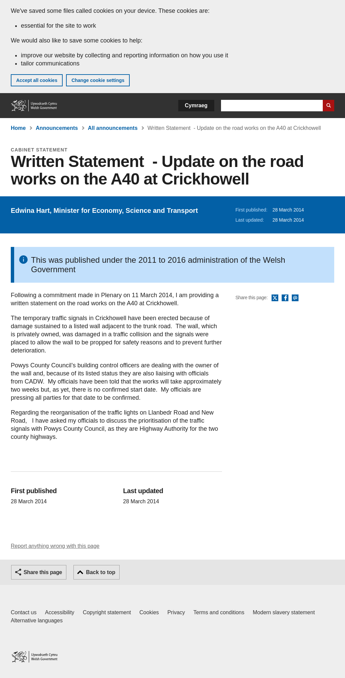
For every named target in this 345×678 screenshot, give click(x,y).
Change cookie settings (97, 80)
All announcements (113, 128)
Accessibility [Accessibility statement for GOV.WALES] (59, 612)
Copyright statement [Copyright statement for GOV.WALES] (107, 612)
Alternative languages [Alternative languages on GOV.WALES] (37, 620)
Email (295, 298)
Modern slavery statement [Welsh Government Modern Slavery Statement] (284, 612)
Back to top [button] (100, 572)
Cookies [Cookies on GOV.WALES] (149, 612)
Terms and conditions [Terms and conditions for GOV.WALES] (218, 612)
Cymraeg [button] (196, 105)
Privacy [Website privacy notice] (176, 612)
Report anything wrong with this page (55, 546)
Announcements (57, 128)
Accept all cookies (36, 80)
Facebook (285, 298)
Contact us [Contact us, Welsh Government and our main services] (23, 612)
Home (18, 128)
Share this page (43, 572)
